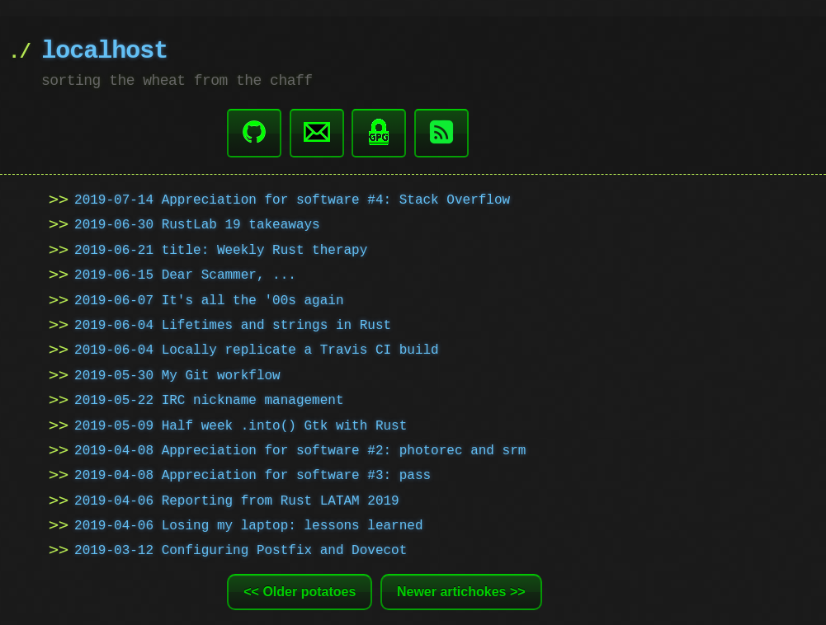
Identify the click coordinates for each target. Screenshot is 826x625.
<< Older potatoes (299, 590)
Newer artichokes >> (461, 590)
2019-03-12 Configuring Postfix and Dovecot (240, 549)
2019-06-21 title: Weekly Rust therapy (220, 249)
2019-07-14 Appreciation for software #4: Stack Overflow (292, 199)
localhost (104, 51)
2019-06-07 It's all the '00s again (208, 299)
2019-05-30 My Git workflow (177, 374)
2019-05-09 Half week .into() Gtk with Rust (240, 425)
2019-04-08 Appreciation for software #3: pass (252, 474)
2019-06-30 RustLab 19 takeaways (197, 223)
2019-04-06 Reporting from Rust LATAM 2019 (236, 500)
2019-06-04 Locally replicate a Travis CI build (256, 349)
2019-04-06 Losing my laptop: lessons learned (248, 524)
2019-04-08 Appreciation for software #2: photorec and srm (300, 449)
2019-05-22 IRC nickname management (208, 399)
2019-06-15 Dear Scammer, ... (185, 274)
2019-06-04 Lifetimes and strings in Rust (232, 324)
